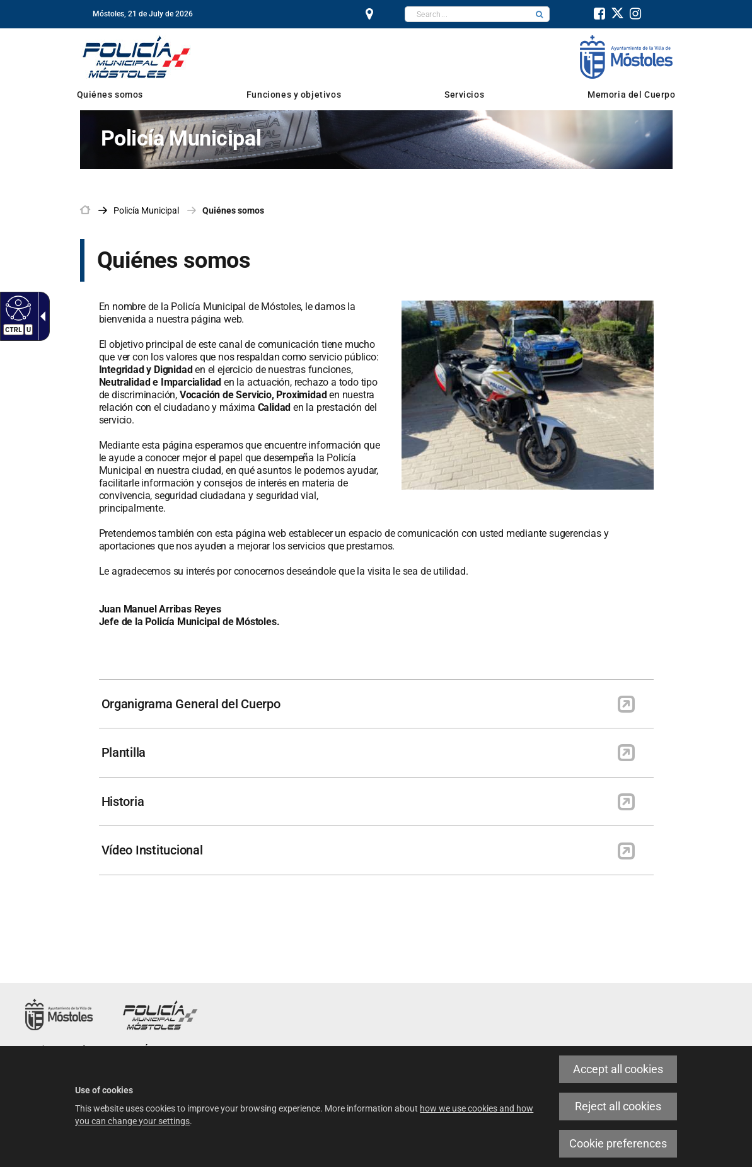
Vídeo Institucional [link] (152, 850)
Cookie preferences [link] (618, 1143)
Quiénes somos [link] (233, 210)
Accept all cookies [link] (618, 1069)
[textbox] (467, 14)
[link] (17, 307)
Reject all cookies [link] (618, 1106)
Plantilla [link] (123, 752)
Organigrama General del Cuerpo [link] (191, 703)
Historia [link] (122, 801)
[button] (539, 14)
